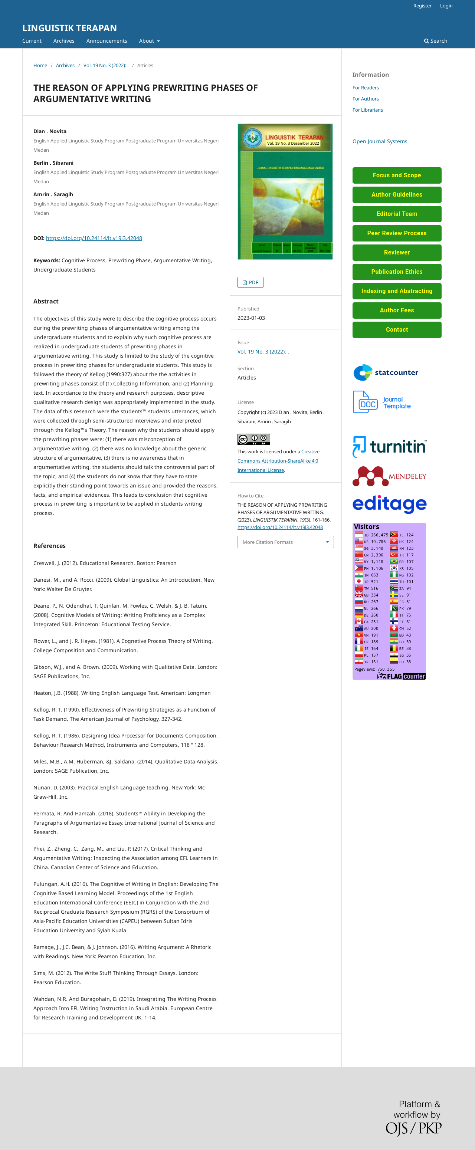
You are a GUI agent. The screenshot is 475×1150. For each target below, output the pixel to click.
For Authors (366, 98)
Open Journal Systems (380, 141)
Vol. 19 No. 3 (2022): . (105, 65)
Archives (64, 40)
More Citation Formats (268, 542)
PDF (253, 282)
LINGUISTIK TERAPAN (69, 28)
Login (446, 5)
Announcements (106, 40)
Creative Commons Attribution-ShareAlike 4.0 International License (279, 460)
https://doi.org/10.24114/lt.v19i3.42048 (94, 238)
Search (436, 40)
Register (422, 5)
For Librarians (368, 109)
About (147, 40)
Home (40, 65)
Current (32, 40)
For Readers (366, 87)
